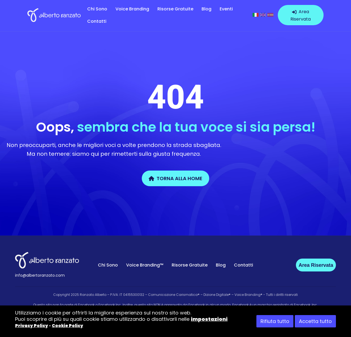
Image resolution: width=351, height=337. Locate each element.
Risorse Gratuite (175, 9)
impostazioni (209, 319)
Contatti (96, 21)
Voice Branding (132, 9)
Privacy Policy (31, 325)
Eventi (226, 9)
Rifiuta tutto (275, 321)
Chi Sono (97, 9)
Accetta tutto (315, 321)
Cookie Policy (67, 325)
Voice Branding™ (144, 265)
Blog (206, 9)
